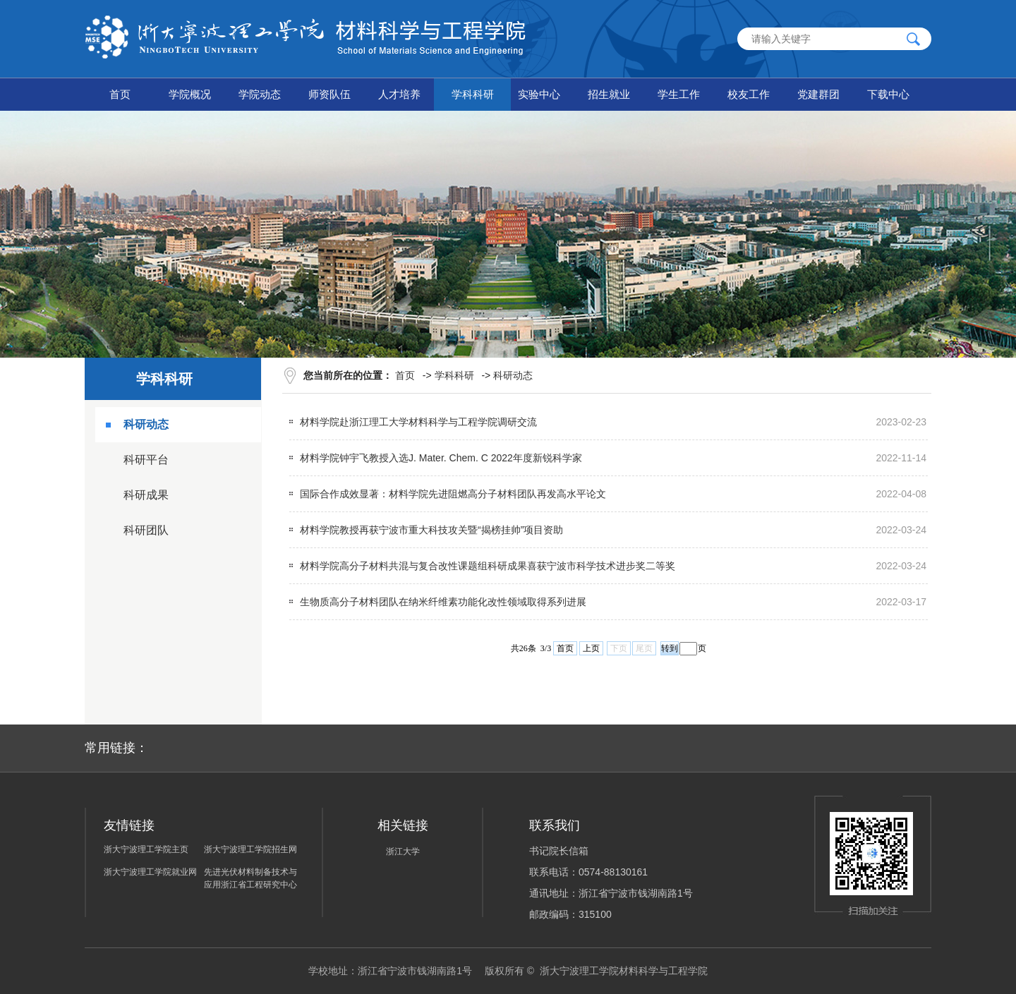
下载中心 (888, 94)
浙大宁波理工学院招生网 (250, 849)
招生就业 (609, 94)
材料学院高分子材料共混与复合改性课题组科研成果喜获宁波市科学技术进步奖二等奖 (487, 565)
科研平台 (146, 460)
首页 (120, 94)
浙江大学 (403, 851)
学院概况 (190, 94)
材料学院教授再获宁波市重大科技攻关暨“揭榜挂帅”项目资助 (431, 529)
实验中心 (539, 94)
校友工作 (748, 94)
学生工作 (679, 94)
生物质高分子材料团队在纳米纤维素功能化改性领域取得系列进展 (443, 601)
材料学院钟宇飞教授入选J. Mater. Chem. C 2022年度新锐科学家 (441, 457)
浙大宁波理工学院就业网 (150, 872)
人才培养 (399, 94)
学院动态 (259, 94)
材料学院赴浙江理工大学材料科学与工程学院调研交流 (418, 422)
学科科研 (473, 94)
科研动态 (146, 424)
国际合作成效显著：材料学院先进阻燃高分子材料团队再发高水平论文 (453, 493)
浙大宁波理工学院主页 (146, 849)
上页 (591, 648)
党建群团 (818, 94)
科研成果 (146, 495)
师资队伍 (329, 94)
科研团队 (146, 530)
